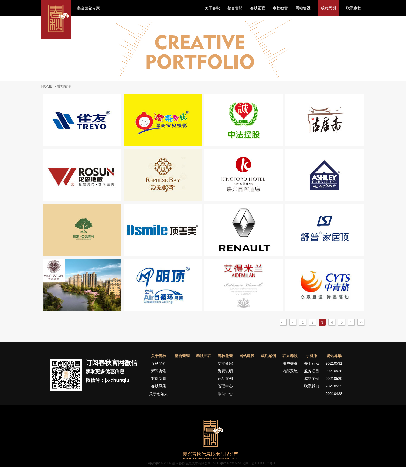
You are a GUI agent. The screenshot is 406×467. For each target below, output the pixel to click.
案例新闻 (158, 378)
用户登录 (290, 363)
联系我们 (311, 386)
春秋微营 (280, 8)
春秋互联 (257, 8)
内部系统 (290, 371)
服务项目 (311, 371)
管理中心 (225, 386)
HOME (47, 86)
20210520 (334, 378)
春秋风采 (158, 386)
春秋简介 (158, 363)
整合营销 (235, 8)
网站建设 (303, 8)
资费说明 (225, 371)
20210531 (334, 363)
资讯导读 (334, 356)
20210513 (334, 386)
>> (361, 322)
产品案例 (225, 378)
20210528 (334, 371)
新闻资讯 (158, 371)
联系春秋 (353, 8)
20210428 (334, 393)
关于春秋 (212, 8)
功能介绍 (225, 363)
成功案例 (328, 8)
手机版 (311, 356)
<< (283, 322)
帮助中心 (225, 393)
